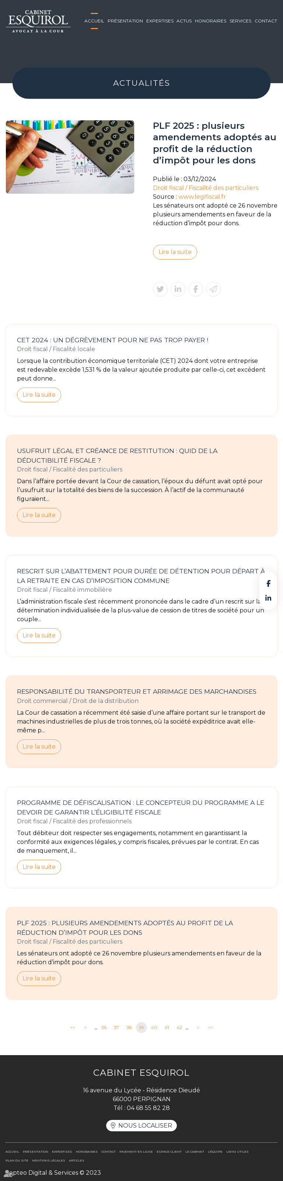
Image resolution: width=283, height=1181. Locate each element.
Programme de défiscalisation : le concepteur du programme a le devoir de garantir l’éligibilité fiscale (140, 807)
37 (116, 1027)
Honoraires (210, 21)
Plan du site (17, 1160)
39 (141, 1027)
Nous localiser (145, 1125)
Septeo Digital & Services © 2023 (53, 1172)
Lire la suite (175, 251)
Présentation (125, 21)
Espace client (169, 1151)
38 (129, 1027)
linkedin (268, 598)
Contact (266, 21)
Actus (184, 21)
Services (240, 21)
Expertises (160, 21)
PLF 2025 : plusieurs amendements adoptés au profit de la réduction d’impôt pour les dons (125, 927)
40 (154, 1027)
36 (103, 1027)
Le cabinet (194, 1151)
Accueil (94, 21)
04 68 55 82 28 (148, 1107)
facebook (268, 583)
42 (179, 1027)
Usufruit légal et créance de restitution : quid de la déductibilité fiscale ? (117, 455)
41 (166, 1027)
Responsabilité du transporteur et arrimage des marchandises (136, 691)
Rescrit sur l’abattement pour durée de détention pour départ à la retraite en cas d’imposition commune (141, 575)
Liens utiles (237, 1151)
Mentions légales (48, 1160)
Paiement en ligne (136, 1151)
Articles (76, 1160)
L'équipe (215, 1151)
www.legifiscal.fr (202, 196)
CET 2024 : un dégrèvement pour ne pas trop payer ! (112, 340)
